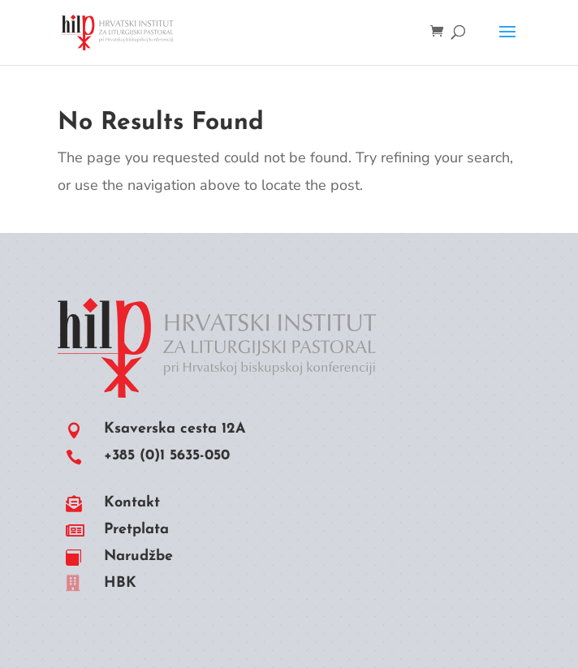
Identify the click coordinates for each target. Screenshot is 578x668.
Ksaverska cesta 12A (175, 429)
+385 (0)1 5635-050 (167, 455)
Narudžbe (138, 556)
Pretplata (136, 529)
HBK (120, 583)
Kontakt (132, 503)
